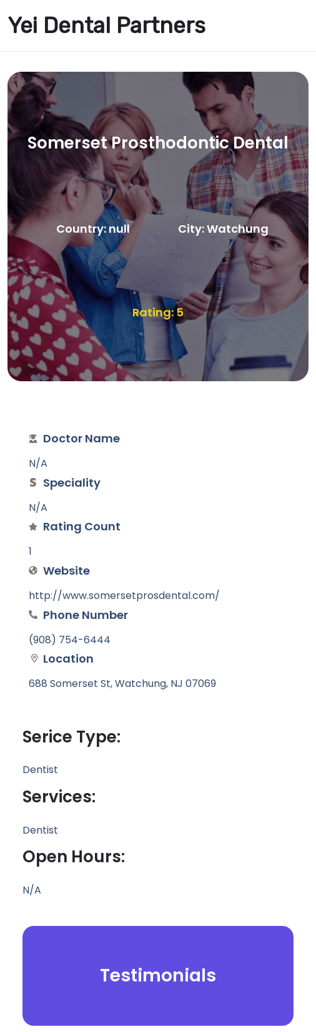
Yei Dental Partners (106, 25)
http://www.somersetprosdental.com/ (124, 595)
